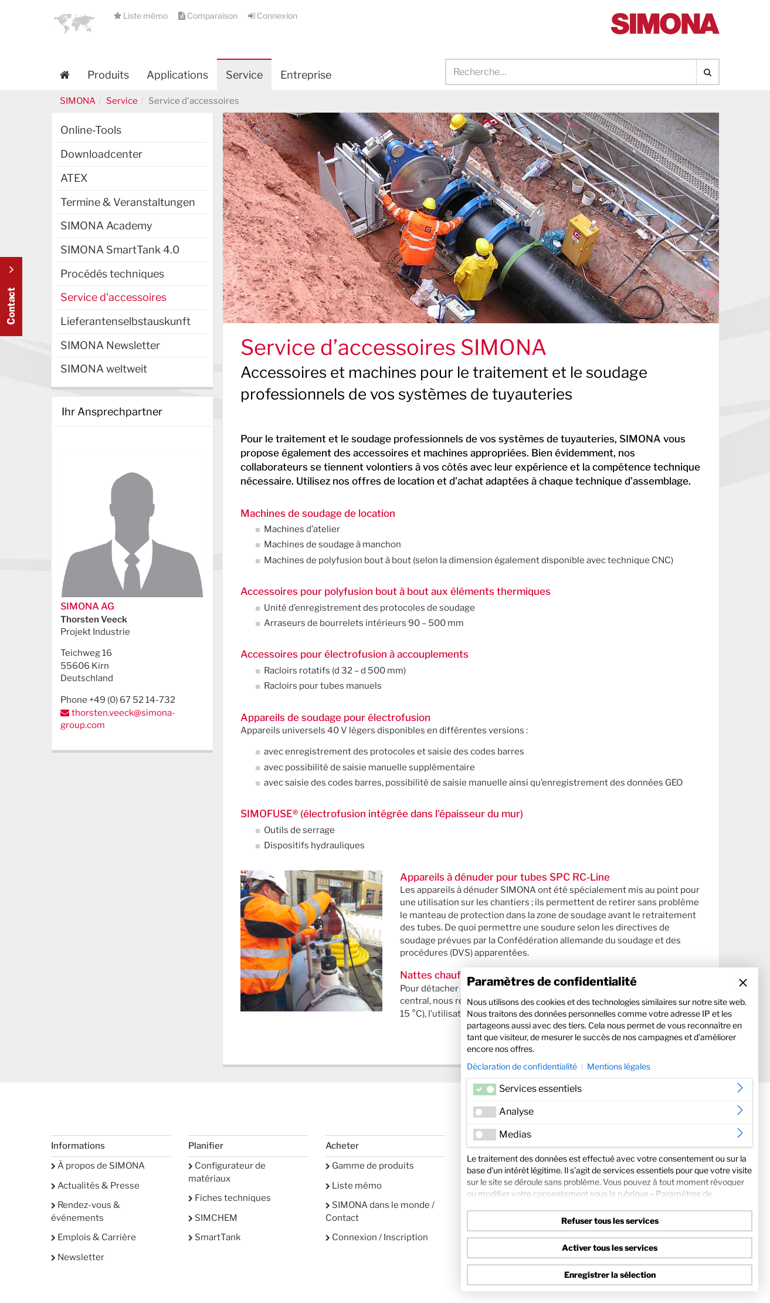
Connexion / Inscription (376, 1237)
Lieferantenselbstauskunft (125, 321)
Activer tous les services (609, 1248)
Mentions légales (618, 1066)
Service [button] (244, 75)
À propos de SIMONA (98, 1165)
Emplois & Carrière (93, 1237)
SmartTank (214, 1237)
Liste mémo (141, 16)
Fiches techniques (229, 1198)
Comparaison (208, 16)
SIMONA (78, 101)
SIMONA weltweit (103, 369)
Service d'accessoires (113, 297)
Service (122, 101)
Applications (177, 75)
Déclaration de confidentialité (522, 1066)
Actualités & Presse (95, 1185)
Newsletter (77, 1257)
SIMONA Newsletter (110, 345)
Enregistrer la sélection (610, 1275)
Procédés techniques (112, 274)
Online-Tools (90, 130)
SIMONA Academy (106, 225)
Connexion (272, 16)
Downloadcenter (101, 154)
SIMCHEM (213, 1218)
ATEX (73, 178)
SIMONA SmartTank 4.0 (119, 249)
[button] (74, 23)
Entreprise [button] (305, 75)
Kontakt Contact (11, 296)
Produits (108, 75)
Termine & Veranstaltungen (127, 202)
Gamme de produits (369, 1165)
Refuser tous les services (610, 1221)
